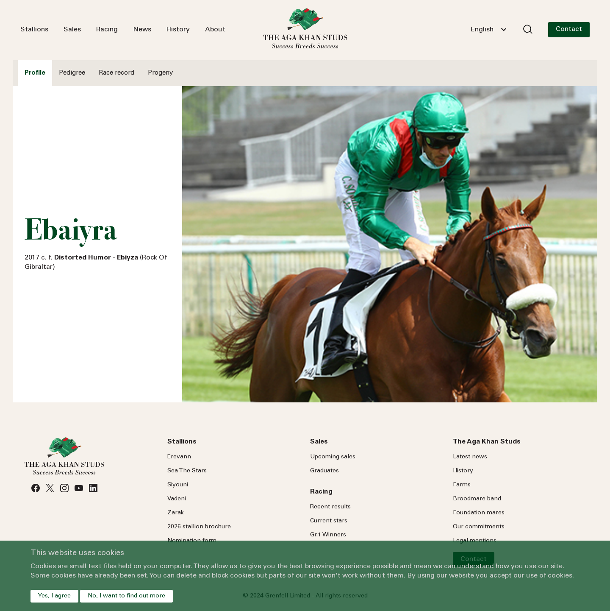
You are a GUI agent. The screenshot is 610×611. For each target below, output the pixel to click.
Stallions (34, 29)
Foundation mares (479, 513)
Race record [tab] (116, 73)
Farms (462, 485)
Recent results (330, 507)
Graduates (324, 471)
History (178, 29)
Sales (72, 29)
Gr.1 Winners (328, 535)
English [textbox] (482, 29)
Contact (569, 29)
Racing (107, 29)
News (142, 29)
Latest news (470, 457)
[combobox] (488, 30)
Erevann (179, 457)
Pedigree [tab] (72, 73)
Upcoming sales (332, 457)
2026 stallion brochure (199, 527)
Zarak (175, 513)
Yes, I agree (54, 596)
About (215, 29)
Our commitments (479, 527)
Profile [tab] (35, 73)
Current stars (328, 521)
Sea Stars (187, 471)
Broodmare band (477, 499)
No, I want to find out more (126, 596)
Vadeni (176, 499)
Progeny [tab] (160, 73)
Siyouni (177, 485)
